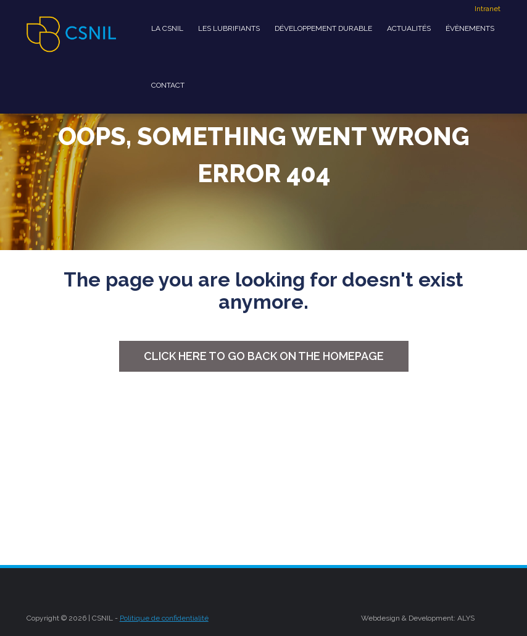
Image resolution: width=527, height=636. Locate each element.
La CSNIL (167, 28)
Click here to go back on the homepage (264, 355)
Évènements (470, 28)
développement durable (323, 28)
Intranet (487, 8)
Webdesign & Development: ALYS (418, 618)
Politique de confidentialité (164, 618)
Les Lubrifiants (229, 28)
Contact (168, 85)
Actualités (409, 28)
